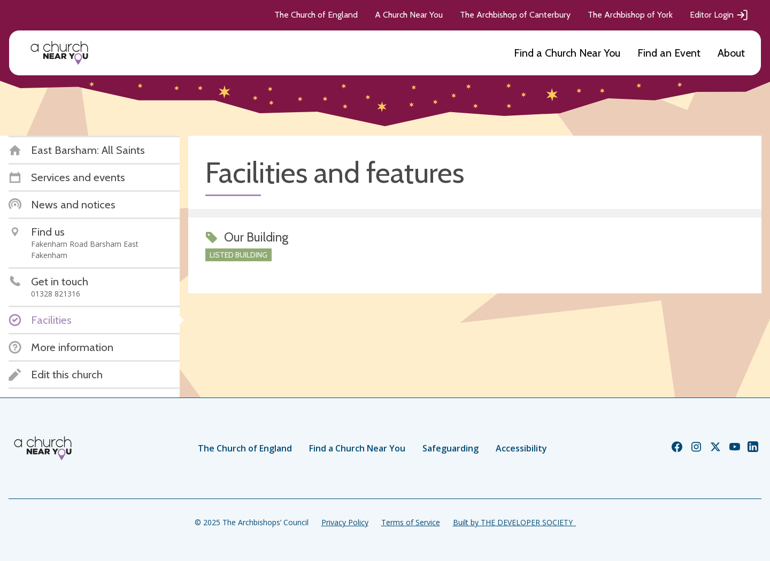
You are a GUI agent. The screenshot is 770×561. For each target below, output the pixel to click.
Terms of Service (410, 522)
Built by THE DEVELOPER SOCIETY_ (514, 522)
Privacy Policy (344, 522)
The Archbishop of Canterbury (515, 15)
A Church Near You (409, 15)
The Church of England (316, 15)
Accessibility (521, 448)
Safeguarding (450, 448)
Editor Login (719, 15)
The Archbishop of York (630, 15)
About (731, 52)
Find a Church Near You (567, 52)
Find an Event (668, 52)
